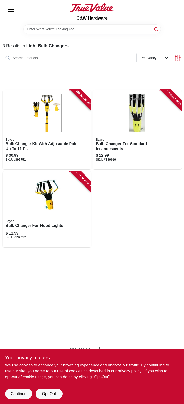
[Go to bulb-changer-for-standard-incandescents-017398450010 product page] (137, 130)
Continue (18, 394)
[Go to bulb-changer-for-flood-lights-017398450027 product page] (47, 209)
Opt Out (49, 394)
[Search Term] (92, 29)
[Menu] (11, 11)
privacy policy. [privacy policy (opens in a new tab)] (130, 371)
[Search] (156, 29)
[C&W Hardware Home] (92, 7)
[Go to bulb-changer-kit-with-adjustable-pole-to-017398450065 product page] (47, 130)
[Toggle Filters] (178, 58)
